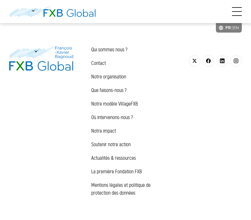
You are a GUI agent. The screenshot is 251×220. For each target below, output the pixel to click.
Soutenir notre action (111, 144)
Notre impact (103, 131)
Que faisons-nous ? (109, 90)
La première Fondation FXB (116, 171)
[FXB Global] (52, 11)
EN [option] (236, 27)
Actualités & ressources (113, 158)
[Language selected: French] (229, 28)
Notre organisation (108, 77)
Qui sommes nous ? (109, 49)
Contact (98, 63)
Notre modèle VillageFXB (114, 104)
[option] (236, 28)
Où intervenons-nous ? (112, 117)
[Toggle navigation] (237, 11)
